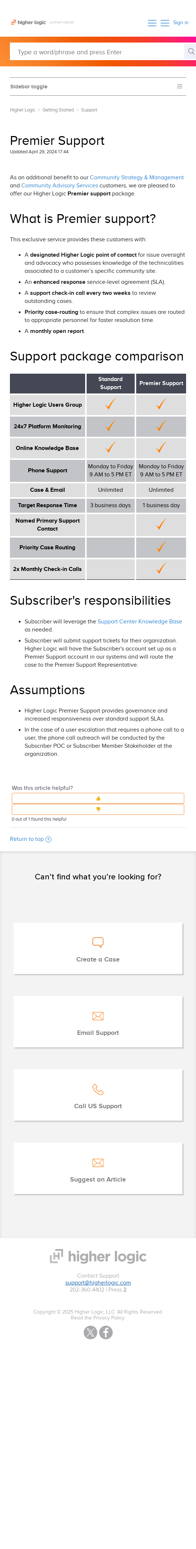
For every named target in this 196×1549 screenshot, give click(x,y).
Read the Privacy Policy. (98, 1318)
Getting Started (58, 110)
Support (89, 110)
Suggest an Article (98, 1180)
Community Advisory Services (59, 185)
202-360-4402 (87, 1289)
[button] (152, 23)
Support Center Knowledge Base (140, 621)
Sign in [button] (181, 23)
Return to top (30, 839)
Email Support (98, 1033)
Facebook (106, 1332)
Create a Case (98, 960)
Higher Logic (22, 110)
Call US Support (98, 1106)
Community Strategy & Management (137, 177)
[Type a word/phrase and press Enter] (103, 51)
